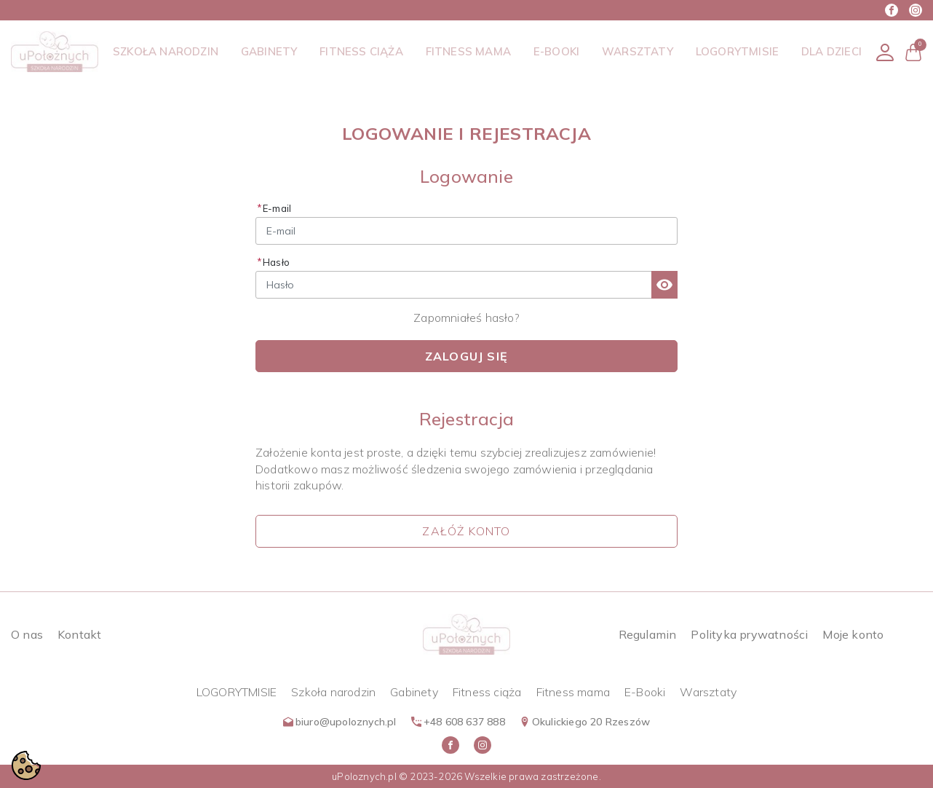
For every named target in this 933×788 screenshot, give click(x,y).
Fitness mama (573, 692)
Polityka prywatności (749, 634)
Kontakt (79, 634)
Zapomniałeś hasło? (466, 317)
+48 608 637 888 (458, 721)
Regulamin (648, 634)
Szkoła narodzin (333, 692)
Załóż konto (466, 531)
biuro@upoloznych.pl (340, 721)
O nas (27, 634)
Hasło (276, 262)
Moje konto (853, 634)
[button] (913, 52)
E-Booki (644, 692)
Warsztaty (708, 692)
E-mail (277, 208)
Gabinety (414, 692)
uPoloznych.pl (364, 776)
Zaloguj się (466, 356)
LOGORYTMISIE (236, 692)
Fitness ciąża (487, 692)
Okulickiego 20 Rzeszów (585, 721)
